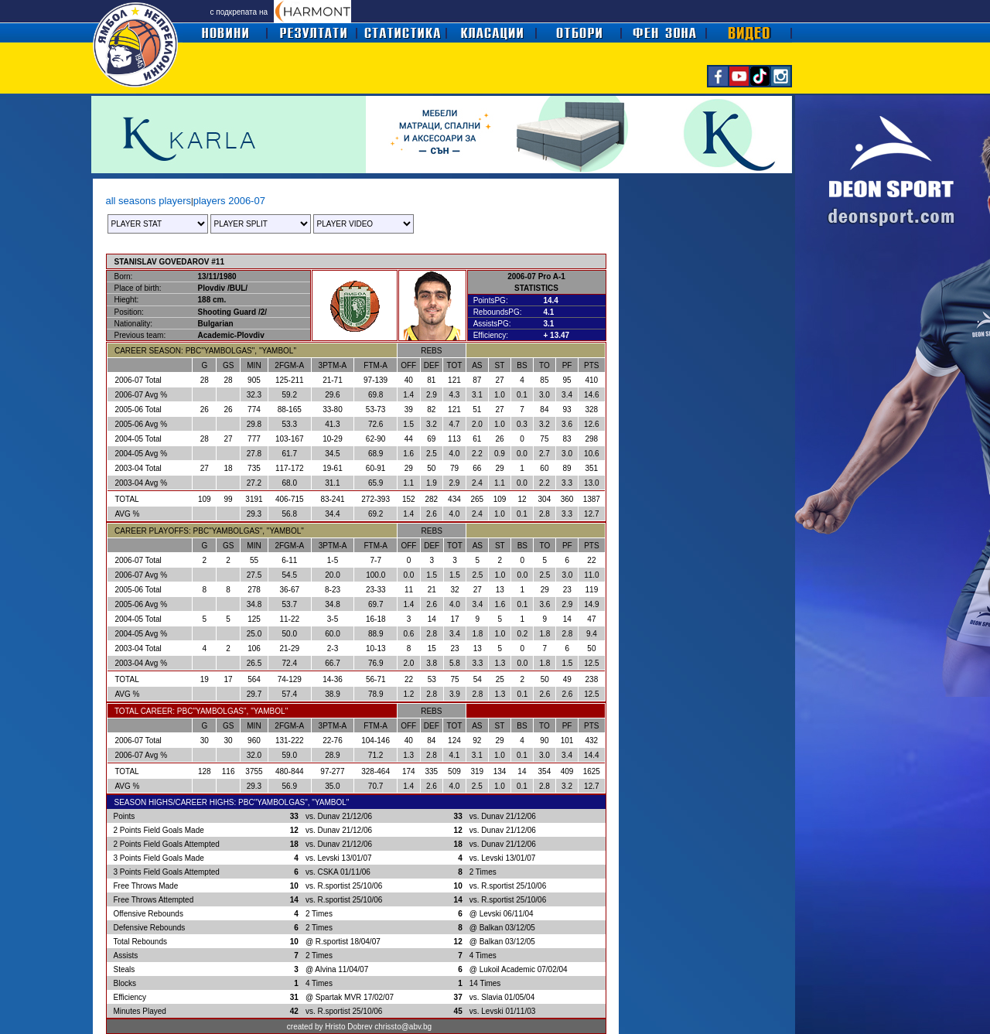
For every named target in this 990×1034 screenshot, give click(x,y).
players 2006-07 (229, 200)
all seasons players (149, 200)
